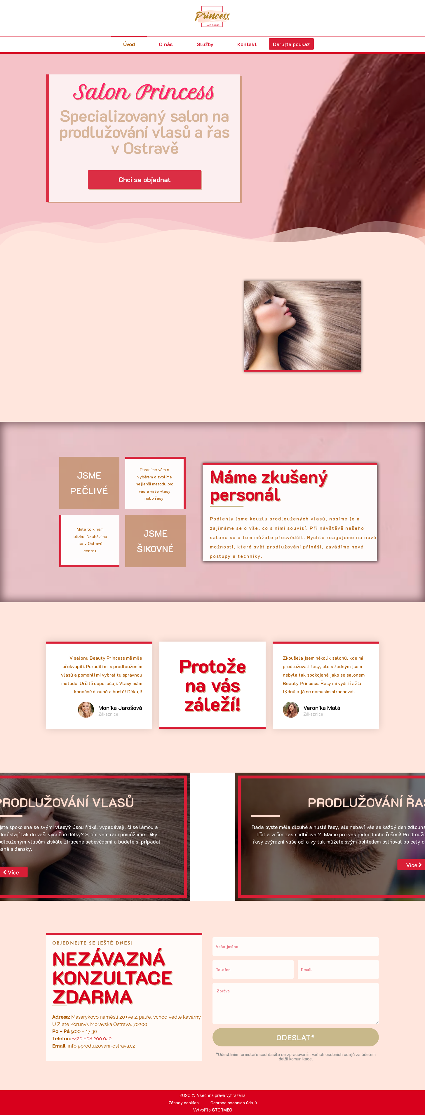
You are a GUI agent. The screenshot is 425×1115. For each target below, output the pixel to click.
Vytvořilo (212, 1110)
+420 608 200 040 (92, 1038)
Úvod (126, 44)
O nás (163, 44)
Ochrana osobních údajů (234, 1102)
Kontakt (244, 44)
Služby (202, 44)
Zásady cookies (183, 1102)
